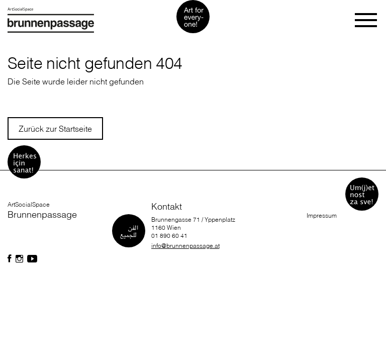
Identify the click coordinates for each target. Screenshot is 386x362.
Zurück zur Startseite (55, 129)
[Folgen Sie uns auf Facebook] (10, 259)
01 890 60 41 (169, 235)
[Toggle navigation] (366, 20)
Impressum (322, 215)
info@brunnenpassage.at (185, 245)
